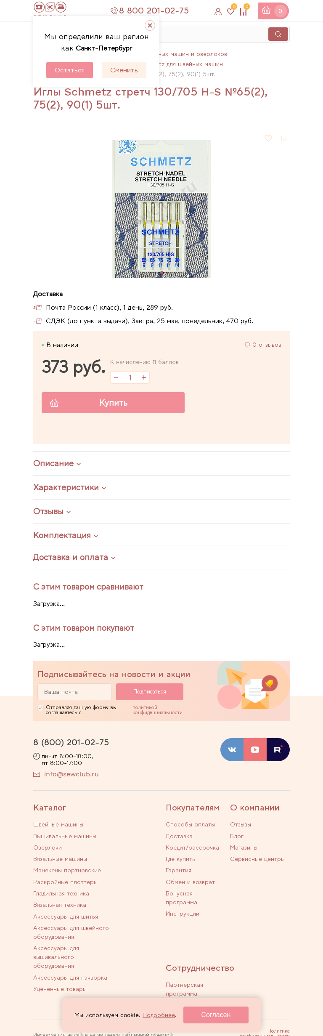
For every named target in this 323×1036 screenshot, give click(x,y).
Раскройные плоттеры (115, 860)
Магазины (243, 847)
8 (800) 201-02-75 (71, 742)
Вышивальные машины (117, 829)
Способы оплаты (190, 825)
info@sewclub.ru (71, 775)
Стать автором (187, 960)
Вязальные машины (124, 845)
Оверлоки (47, 845)
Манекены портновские (51, 860)
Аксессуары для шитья (56, 891)
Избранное (233, 9)
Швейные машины (58, 825)
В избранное (269, 138)
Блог (237, 836)
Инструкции (182, 910)
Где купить (180, 858)
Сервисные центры (257, 858)
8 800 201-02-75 (159, 10)
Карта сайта (276, 1008)
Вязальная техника (124, 875)
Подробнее (159, 1015)
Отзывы (240, 825)
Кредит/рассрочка (192, 847)
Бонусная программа (181, 895)
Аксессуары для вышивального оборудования (56, 924)
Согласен (216, 1014)
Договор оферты (270, 998)
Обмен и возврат (190, 880)
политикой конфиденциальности (157, 710)
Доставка (179, 836)
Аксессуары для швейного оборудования (120, 895)
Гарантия (178, 869)
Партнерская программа (184, 945)
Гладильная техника (61, 875)
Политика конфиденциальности (265, 987)
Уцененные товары (60, 943)
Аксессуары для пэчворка (120, 919)
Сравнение (246, 9)
